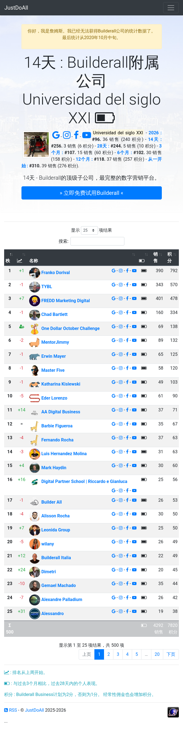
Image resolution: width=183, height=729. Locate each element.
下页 (170, 654)
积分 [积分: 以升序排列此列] (169, 257)
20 (157, 654)
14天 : (155, 139)
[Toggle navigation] (171, 7)
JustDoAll (16, 7)
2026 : (155, 132)
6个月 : (124, 152)
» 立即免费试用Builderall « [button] (91, 193)
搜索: (91, 241)
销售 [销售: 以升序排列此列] (155, 257)
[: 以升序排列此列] (21, 257)
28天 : (103, 146)
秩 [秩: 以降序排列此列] (8, 260)
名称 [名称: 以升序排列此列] (33, 260)
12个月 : (84, 159)
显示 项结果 (91, 230)
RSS (10, 710)
